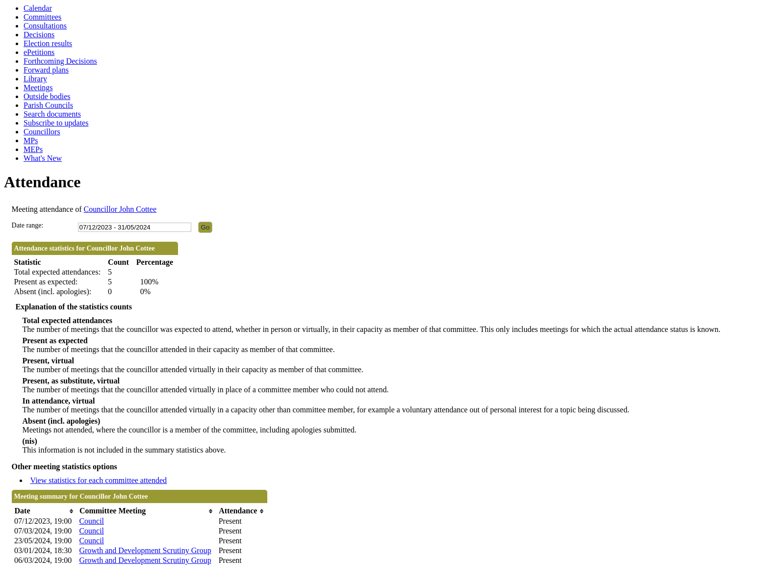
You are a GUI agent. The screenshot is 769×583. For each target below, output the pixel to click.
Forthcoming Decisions (60, 61)
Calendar (38, 8)
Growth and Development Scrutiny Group (145, 550)
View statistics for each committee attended (98, 480)
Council (91, 521)
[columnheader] (44, 511)
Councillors (42, 131)
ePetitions (39, 52)
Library (35, 79)
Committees (42, 17)
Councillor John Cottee (120, 209)
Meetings (38, 87)
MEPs (33, 149)
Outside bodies (47, 96)
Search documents (52, 114)
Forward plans (46, 70)
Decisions (39, 34)
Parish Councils (48, 105)
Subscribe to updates (56, 123)
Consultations (45, 26)
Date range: (28, 225)
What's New (43, 158)
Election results (48, 43)
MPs (31, 140)
